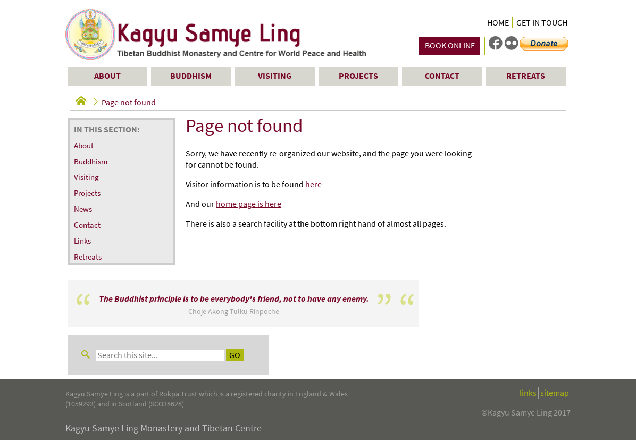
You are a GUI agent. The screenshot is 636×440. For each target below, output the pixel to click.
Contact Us (84, 417)
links (528, 333)
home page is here (248, 204)
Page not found (129, 102)
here (313, 184)
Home (498, 22)
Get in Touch (541, 22)
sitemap (554, 333)
